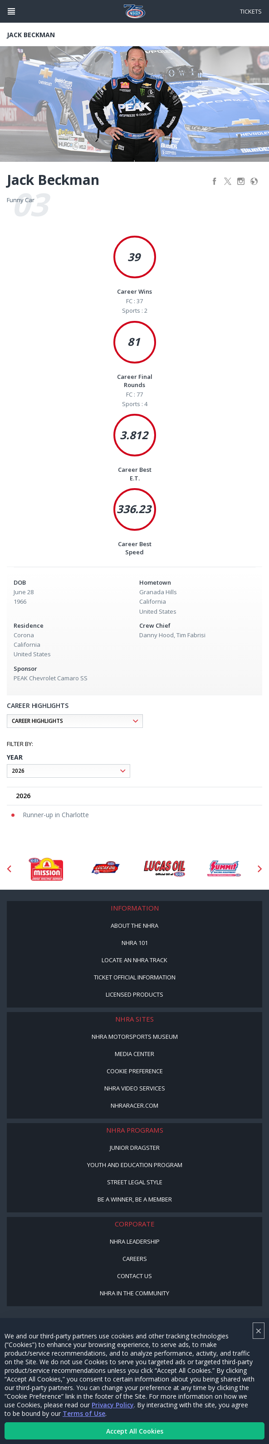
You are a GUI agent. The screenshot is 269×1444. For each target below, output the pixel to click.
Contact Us (134, 1276)
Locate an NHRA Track (134, 960)
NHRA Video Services (134, 1088)
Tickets (251, 11)
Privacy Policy (113, 1404)
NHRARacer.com (134, 1105)
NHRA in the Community (134, 1293)
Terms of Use (84, 1413)
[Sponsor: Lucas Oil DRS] (105, 869)
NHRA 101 (135, 943)
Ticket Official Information (135, 977)
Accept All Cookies (134, 1431)
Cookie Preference (135, 1071)
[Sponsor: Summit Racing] (224, 869)
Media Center (134, 1054)
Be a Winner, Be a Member (135, 1199)
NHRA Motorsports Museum (135, 1036)
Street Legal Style (134, 1182)
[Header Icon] (11, 11)
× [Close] (258, 1330)
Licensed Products (134, 994)
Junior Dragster (135, 1148)
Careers (134, 1259)
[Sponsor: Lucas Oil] (164, 869)
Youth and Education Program (134, 1165)
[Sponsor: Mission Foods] (45, 869)
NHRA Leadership (135, 1241)
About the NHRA (134, 925)
